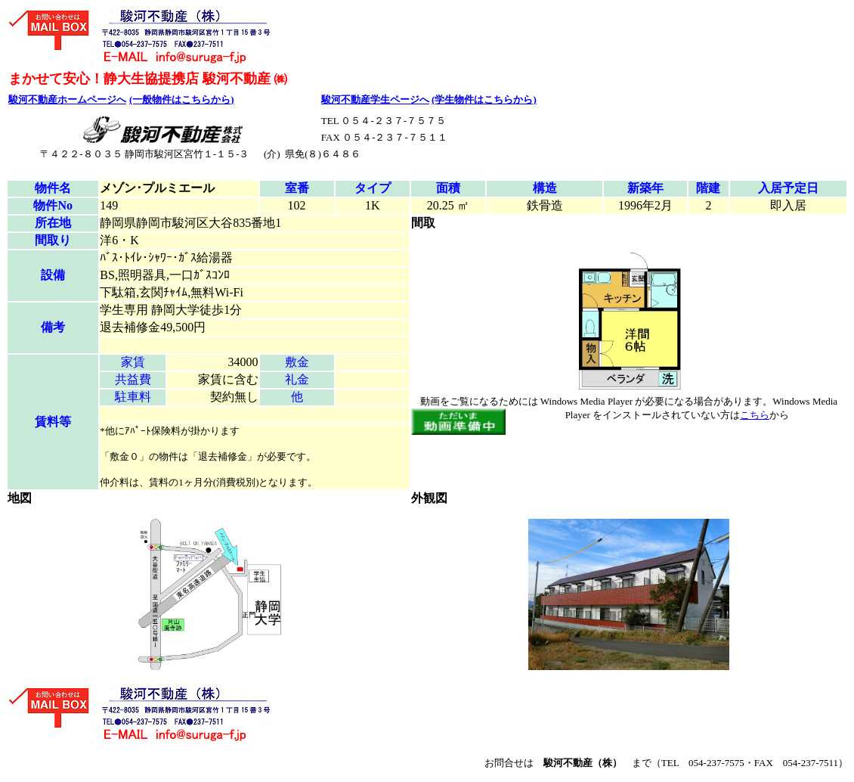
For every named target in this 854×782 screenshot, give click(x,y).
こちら (754, 414)
